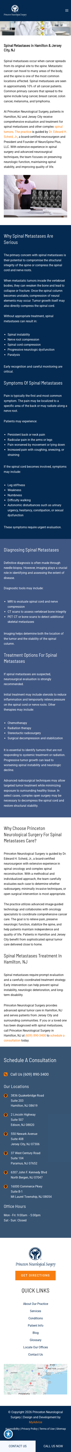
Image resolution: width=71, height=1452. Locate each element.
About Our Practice (35, 1304)
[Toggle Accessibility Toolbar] (8, 1434)
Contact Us (35, 1354)
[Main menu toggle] (67, 10)
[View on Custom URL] (35, 1379)
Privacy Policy (29, 1428)
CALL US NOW (53, 1446)
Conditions (35, 1318)
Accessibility (12, 1428)
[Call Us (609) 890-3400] (26, 1074)
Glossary (35, 1340)
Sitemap (61, 1428)
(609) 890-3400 (35, 1035)
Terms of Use (47, 1428)
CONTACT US (18, 1446)
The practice (23, 132)
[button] (35, 1275)
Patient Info (35, 1325)
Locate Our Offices (35, 1347)
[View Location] (7, 1095)
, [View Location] (23, 1120)
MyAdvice (35, 1422)
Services (35, 1311)
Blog (36, 1333)
